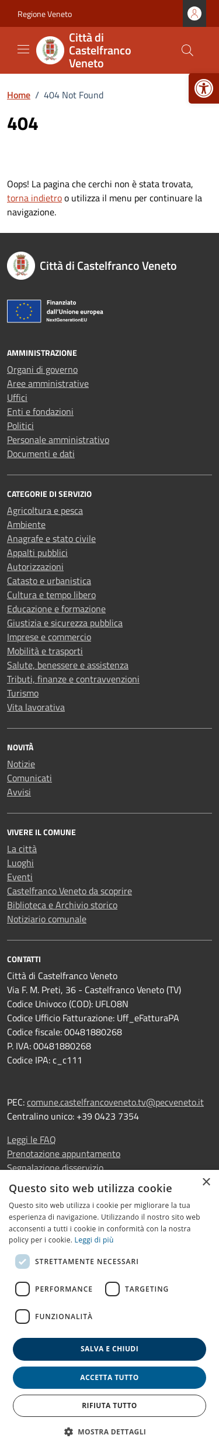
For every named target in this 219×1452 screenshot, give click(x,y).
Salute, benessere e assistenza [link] (67, 665)
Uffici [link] (17, 397)
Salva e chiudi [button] (109, 1349)
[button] (110, 1431)
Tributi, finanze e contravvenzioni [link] (73, 679)
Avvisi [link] (19, 792)
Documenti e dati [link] (41, 454)
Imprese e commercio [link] (49, 637)
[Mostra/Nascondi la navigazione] (23, 49)
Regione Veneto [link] (45, 14)
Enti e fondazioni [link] (40, 411)
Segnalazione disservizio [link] (55, 1168)
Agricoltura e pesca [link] (45, 510)
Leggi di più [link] (94, 1240)
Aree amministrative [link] (48, 383)
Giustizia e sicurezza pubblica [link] (65, 623)
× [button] (205, 1182)
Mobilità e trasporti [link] (45, 651)
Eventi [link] (20, 877)
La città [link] (22, 849)
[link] (204, 88)
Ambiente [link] (26, 524)
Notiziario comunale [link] (46, 919)
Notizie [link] (21, 764)
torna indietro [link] (34, 198)
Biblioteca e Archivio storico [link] (62, 905)
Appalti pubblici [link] (37, 552)
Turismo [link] (23, 693)
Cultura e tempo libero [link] (51, 595)
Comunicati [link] (29, 778)
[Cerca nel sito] (187, 50)
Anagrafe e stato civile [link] (51, 538)
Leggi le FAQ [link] (31, 1139)
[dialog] (109, 1311)
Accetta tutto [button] (109, 1377)
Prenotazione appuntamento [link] (63, 1154)
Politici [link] (20, 425)
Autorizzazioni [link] (35, 566)
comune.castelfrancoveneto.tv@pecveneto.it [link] (115, 1102)
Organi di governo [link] (42, 369)
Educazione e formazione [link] (56, 609)
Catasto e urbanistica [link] (49, 581)
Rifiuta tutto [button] (109, 1405)
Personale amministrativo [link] (58, 439)
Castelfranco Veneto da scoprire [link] (69, 891)
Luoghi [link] (20, 863)
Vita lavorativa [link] (36, 707)
